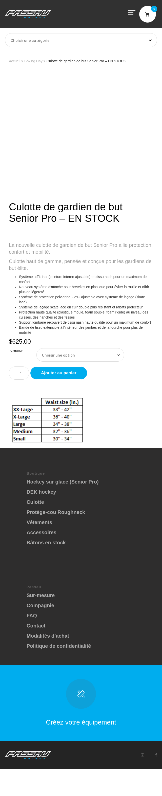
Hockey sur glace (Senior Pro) (63, 482)
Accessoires (41, 532)
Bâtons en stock (46, 542)
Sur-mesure (41, 595)
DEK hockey (41, 492)
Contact (36, 625)
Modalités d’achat (48, 636)
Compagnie (40, 605)
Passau (28, 14)
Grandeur (16, 350)
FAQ (32, 615)
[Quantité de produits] (19, 373)
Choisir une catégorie (30, 40)
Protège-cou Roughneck (56, 512)
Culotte (35, 502)
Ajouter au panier (58, 373)
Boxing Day (33, 61)
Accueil (14, 61)
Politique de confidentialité (59, 646)
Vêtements (39, 522)
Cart (147, 14)
